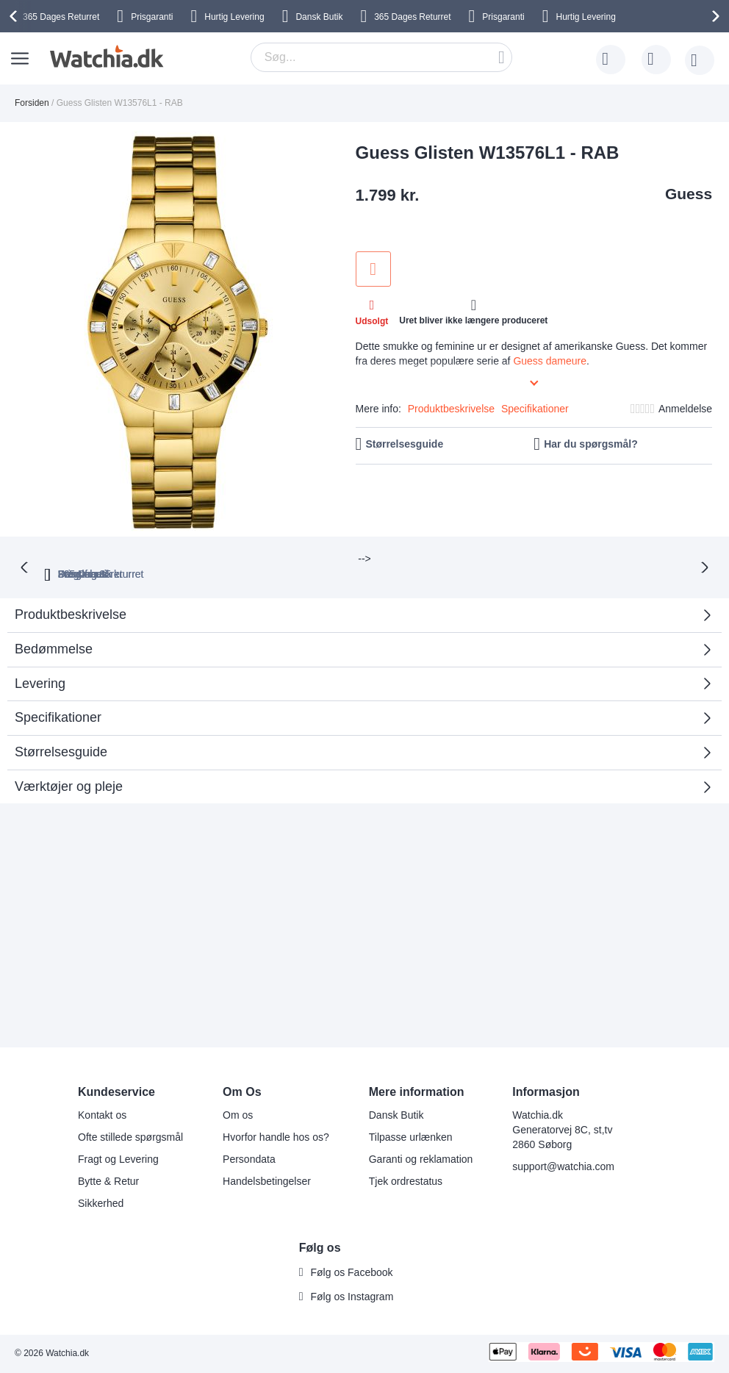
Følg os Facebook (352, 1272)
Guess (688, 193)
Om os (238, 1115)
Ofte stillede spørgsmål (130, 1137)
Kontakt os (102, 1115)
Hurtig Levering (234, 17)
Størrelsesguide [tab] (61, 735)
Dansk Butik (318, 17)
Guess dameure (549, 361)
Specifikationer (535, 409)
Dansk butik (527, 558)
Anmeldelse (685, 409)
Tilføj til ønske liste (373, 269)
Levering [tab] (40, 667)
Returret (61, 17)
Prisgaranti (152, 17)
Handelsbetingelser (267, 1181)
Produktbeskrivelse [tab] (70, 598)
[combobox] (381, 57)
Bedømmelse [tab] (54, 632)
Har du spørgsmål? (591, 444)
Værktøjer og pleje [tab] (69, 770)
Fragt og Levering (118, 1159)
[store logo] (105, 57)
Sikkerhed (100, 1203)
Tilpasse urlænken (411, 1137)
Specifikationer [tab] (58, 701)
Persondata (249, 1159)
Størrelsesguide (404, 444)
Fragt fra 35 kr (426, 558)
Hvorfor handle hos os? (276, 1137)
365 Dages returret (219, 558)
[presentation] (15, 16)
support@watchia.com (563, 1166)
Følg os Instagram (352, 1296)
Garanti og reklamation (421, 1159)
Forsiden (32, 103)
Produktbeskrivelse (451, 409)
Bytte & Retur (108, 1181)
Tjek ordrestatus (405, 1181)
